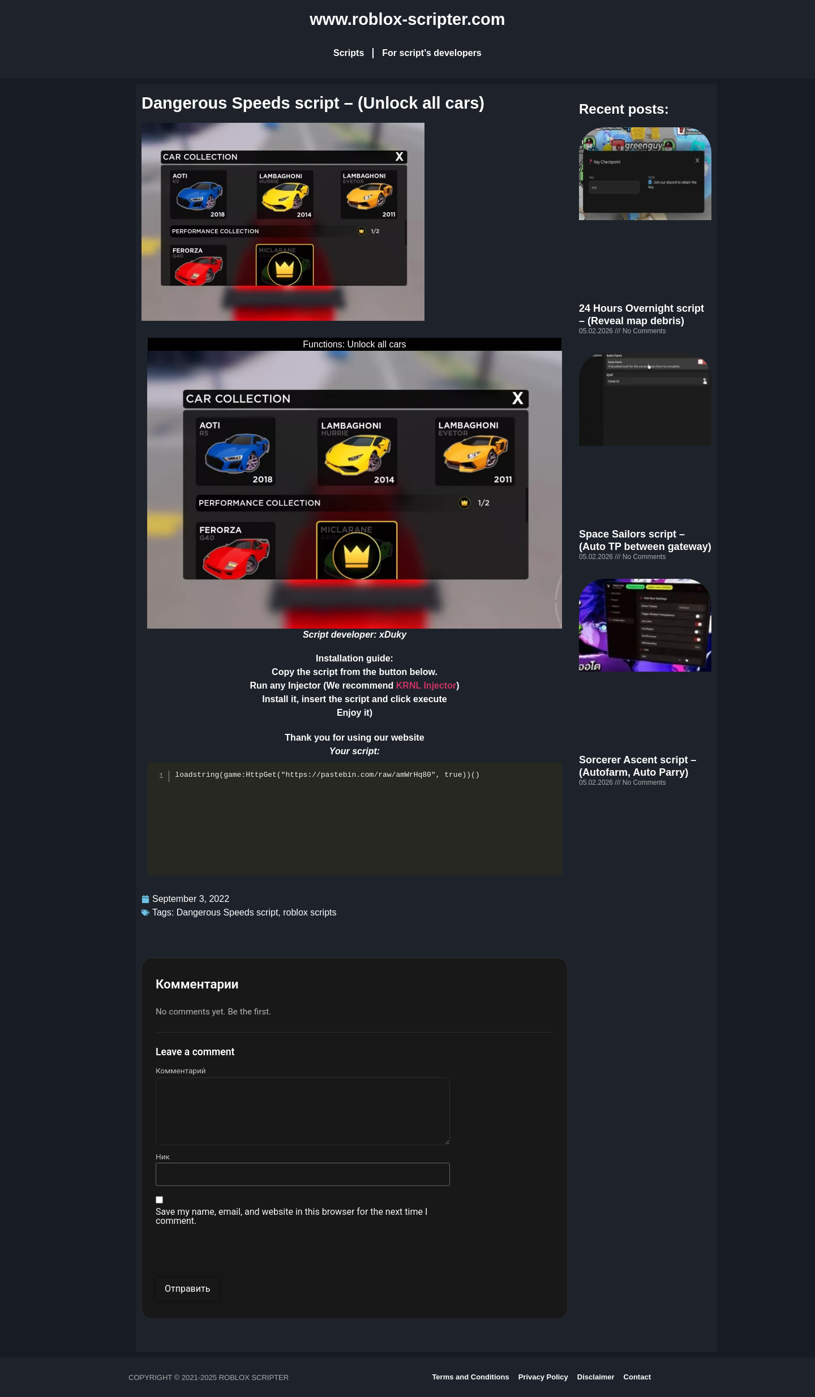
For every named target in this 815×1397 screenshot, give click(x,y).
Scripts (348, 53)
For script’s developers (431, 53)
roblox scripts (309, 912)
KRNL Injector (426, 685)
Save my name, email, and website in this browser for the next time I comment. (291, 1216)
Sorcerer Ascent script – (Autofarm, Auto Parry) (637, 766)
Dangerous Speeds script (227, 912)
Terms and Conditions (470, 1377)
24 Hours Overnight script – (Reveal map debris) (641, 314)
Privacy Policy (543, 1377)
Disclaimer (596, 1377)
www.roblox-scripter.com (407, 19)
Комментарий (181, 1071)
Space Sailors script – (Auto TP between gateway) (645, 540)
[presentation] (242, 1255)
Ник (163, 1157)
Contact (637, 1377)
